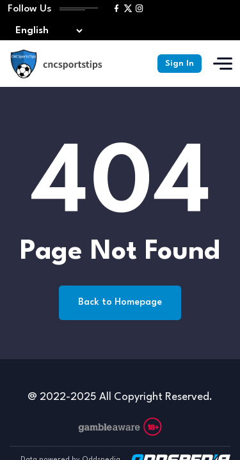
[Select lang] (46, 31)
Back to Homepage (120, 302)
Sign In (179, 63)
